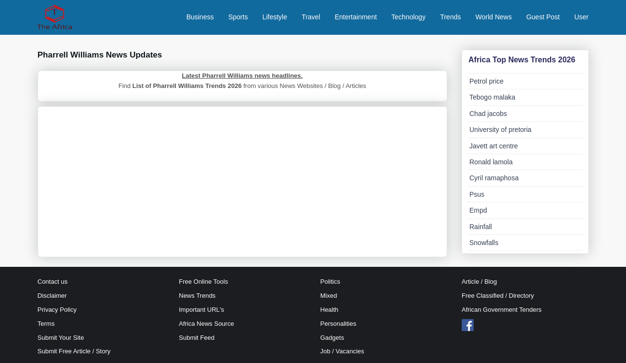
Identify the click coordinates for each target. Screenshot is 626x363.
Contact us (53, 281)
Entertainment (356, 17)
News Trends (197, 295)
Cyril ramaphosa (494, 178)
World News (493, 17)
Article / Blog (479, 281)
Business (200, 17)
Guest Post (543, 17)
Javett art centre (493, 146)
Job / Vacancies (342, 351)
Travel (311, 17)
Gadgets (332, 337)
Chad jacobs (488, 113)
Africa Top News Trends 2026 (521, 60)
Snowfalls (483, 243)
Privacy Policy (57, 309)
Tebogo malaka (492, 97)
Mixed (328, 295)
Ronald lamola (491, 162)
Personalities (338, 323)
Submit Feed (197, 337)
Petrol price (486, 81)
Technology (409, 17)
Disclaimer (52, 295)
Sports (237, 17)
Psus (476, 194)
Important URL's (201, 309)
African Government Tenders (501, 309)
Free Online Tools (203, 281)
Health (329, 309)
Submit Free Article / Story (74, 351)
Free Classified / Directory (498, 295)
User (581, 17)
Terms (46, 323)
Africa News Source (206, 323)
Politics (330, 281)
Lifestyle (274, 17)
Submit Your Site (61, 337)
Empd (478, 210)
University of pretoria (500, 129)
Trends (450, 17)
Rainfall (480, 227)
